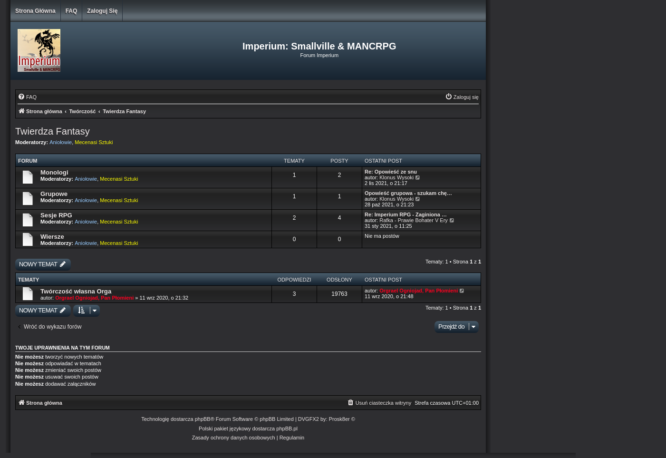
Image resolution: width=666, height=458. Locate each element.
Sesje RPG (56, 215)
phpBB (203, 419)
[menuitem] (27, 97)
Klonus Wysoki (396, 177)
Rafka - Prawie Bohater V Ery (413, 220)
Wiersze (52, 236)
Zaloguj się (102, 11)
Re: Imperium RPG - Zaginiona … (406, 214)
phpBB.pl (287, 428)
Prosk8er (339, 419)
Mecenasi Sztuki (94, 142)
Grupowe (54, 193)
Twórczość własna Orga (75, 291)
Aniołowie (60, 142)
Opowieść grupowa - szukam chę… (408, 193)
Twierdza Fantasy (52, 131)
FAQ (71, 11)
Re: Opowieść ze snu (391, 172)
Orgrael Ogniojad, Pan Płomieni (94, 298)
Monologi (54, 172)
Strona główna (35, 11)
